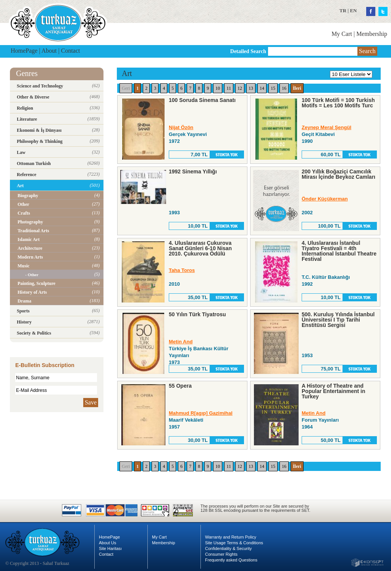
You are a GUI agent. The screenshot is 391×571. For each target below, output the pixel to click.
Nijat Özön (181, 127)
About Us (107, 542)
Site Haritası (110, 548)
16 (284, 88)
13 (251, 88)
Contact (70, 50)
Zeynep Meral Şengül (326, 127)
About (49, 50)
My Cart (341, 34)
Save (91, 402)
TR (342, 10)
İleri (297, 88)
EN (353, 10)
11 (228, 88)
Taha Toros (182, 270)
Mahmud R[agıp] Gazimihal (201, 413)
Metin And (180, 342)
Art (127, 73)
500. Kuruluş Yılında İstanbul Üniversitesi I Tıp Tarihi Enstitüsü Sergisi (338, 319)
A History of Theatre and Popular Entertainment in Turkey (333, 391)
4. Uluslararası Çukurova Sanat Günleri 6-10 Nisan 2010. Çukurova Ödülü (200, 248)
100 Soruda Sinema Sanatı (202, 100)
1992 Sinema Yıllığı (193, 171)
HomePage (24, 50)
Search (367, 51)
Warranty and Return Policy (230, 537)
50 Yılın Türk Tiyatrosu (197, 314)
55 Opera (180, 386)
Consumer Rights (221, 554)
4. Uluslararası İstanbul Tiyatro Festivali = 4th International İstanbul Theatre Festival (339, 251)
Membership (371, 34)
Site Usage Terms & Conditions (234, 542)
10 (217, 88)
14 (262, 88)
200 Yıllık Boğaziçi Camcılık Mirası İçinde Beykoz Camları (338, 174)
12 (240, 88)
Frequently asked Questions (231, 560)
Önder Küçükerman (325, 199)
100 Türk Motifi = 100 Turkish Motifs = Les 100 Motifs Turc (338, 102)
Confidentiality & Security (228, 548)
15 (273, 88)
